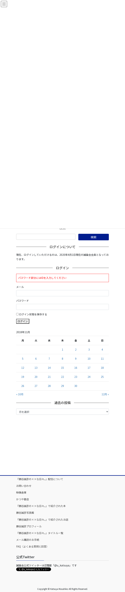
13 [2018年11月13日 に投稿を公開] (36, 367)
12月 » (105, 394)
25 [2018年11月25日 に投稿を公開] (102, 377)
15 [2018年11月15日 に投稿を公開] (62, 367)
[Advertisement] (62, 444)
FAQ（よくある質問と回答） (32, 546)
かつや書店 (22, 499)
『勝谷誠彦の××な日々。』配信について (39, 479)
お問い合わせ (23, 486)
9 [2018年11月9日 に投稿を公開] (75, 358)
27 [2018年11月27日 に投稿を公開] (36, 386)
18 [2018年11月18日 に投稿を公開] (102, 367)
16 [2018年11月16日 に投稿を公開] (75, 367)
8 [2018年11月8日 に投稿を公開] (62, 358)
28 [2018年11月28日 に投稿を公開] (49, 386)
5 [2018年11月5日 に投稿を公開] (22, 358)
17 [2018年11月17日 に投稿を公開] (89, 367)
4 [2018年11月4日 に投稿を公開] (102, 349)
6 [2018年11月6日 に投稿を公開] (36, 358)
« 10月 (19, 394)
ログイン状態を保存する (33, 314)
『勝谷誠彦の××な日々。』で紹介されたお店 (42, 519)
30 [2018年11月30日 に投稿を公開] (75, 386)
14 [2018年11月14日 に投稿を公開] (49, 367)
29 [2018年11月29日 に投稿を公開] (62, 386)
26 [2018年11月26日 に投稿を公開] (22, 386)
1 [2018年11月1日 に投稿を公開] (62, 349)
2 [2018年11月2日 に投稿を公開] (75, 349)
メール (20, 287)
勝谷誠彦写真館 (25, 512)
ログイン (23, 321)
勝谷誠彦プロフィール (29, 526)
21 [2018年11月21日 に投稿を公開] (49, 377)
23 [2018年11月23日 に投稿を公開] (75, 377)
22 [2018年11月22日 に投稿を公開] (62, 377)
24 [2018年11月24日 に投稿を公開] (89, 377)
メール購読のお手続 (27, 540)
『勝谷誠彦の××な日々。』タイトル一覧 (39, 533)
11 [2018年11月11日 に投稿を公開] (102, 358)
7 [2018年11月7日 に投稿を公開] (49, 358)
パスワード (22, 300)
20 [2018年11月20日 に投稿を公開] (36, 377)
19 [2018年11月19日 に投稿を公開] (22, 377)
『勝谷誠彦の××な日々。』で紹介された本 (41, 506)
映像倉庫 (21, 492)
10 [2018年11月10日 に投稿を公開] (89, 358)
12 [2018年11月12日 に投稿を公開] (22, 367)
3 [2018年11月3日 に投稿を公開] (89, 349)
